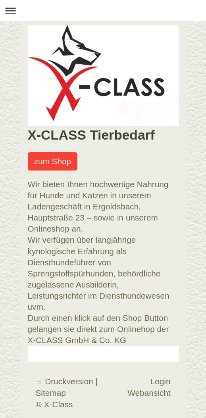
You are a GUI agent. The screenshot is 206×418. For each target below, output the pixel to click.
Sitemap (51, 392)
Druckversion (66, 381)
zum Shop (52, 161)
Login (160, 381)
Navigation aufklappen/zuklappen (103, 10)
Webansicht (148, 392)
